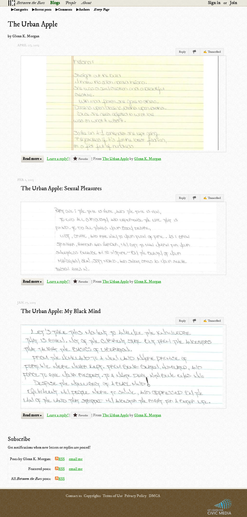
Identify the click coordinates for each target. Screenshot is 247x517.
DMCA (154, 495)
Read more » (32, 158)
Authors (84, 9)
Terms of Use (113, 495)
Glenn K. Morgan (147, 158)
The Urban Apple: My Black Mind (61, 311)
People (70, 3)
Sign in (214, 3)
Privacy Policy (135, 495)
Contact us (74, 495)
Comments (65, 9)
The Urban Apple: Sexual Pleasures (61, 188)
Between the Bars (31, 3)
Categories (21, 9)
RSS (60, 459)
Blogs (55, 3)
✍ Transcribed (212, 52)
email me (75, 459)
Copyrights (92, 495)
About (86, 3)
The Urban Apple (115, 158)
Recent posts (43, 9)
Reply (182, 52)
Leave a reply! (58, 158)
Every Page (101, 9)
